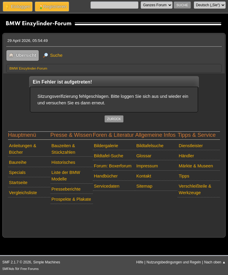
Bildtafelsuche (150, 145)
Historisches (63, 162)
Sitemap (144, 186)
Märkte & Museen (196, 166)
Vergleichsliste (23, 192)
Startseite (18, 182)
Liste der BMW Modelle (65, 175)
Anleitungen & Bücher (22, 149)
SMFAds (8, 269)
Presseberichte (65, 189)
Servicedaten (106, 186)
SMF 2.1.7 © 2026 (16, 262)
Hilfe (139, 262)
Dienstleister (191, 145)
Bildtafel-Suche (108, 155)
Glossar (143, 155)
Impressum (147, 166)
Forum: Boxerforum (113, 166)
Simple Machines (46, 262)
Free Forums (29, 269)
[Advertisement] (114, 215)
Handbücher (106, 176)
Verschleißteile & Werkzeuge (195, 189)
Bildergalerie (106, 145)
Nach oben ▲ (215, 262)
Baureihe (17, 162)
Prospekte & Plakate (71, 199)
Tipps (184, 176)
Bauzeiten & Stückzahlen (63, 149)
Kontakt (143, 176)
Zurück (114, 119)
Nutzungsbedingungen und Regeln (173, 262)
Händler (186, 155)
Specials (17, 172)
